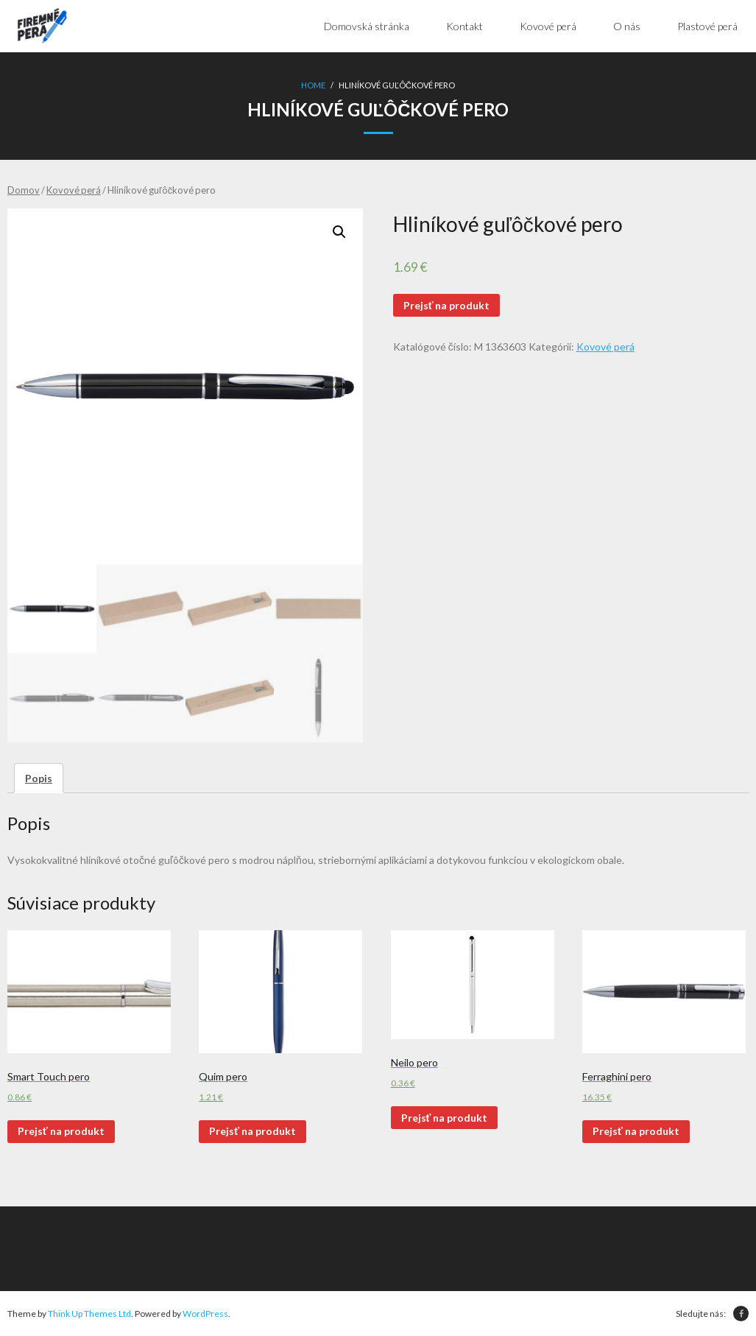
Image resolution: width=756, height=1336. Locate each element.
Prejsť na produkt (446, 305)
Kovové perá (73, 190)
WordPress (205, 1313)
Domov (23, 190)
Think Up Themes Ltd (89, 1313)
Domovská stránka (366, 26)
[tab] (38, 778)
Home (313, 85)
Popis (38, 778)
